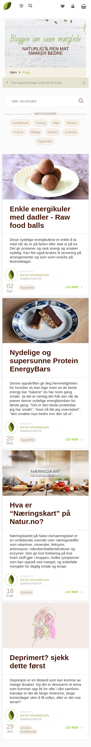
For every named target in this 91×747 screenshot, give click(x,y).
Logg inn (73, 8)
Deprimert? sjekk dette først (39, 662)
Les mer (72, 287)
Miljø (56, 123)
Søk (81, 100)
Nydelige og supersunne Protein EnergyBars (44, 360)
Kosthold (70, 132)
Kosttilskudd (20, 123)
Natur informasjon (34, 275)
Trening (40, 123)
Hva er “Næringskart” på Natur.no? (40, 513)
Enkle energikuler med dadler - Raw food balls (40, 217)
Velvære (71, 123)
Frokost (18, 132)
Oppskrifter (45, 141)
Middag (35, 132)
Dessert (53, 132)
